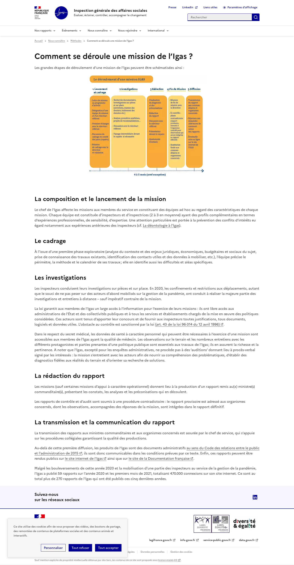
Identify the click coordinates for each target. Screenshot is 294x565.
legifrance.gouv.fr (160, 540)
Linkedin (255, 497)
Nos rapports (42, 31)
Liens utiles (210, 7)
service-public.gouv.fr (217, 540)
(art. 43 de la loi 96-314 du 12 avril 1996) (187, 324)
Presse (172, 7)
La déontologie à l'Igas (161, 225)
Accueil (38, 41)
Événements (69, 31)
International (156, 31)
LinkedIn (187, 7)
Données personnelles (152, 552)
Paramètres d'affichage (242, 7)
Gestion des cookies (181, 552)
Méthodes (75, 41)
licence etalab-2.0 (167, 560)
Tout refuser (80, 548)
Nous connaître (98, 31)
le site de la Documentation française (159, 458)
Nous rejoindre (127, 31)
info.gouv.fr (187, 540)
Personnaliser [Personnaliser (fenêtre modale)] (53, 548)
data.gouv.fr (247, 540)
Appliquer (256, 17)
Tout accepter (108, 548)
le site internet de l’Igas (84, 458)
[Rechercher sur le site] (220, 17)
